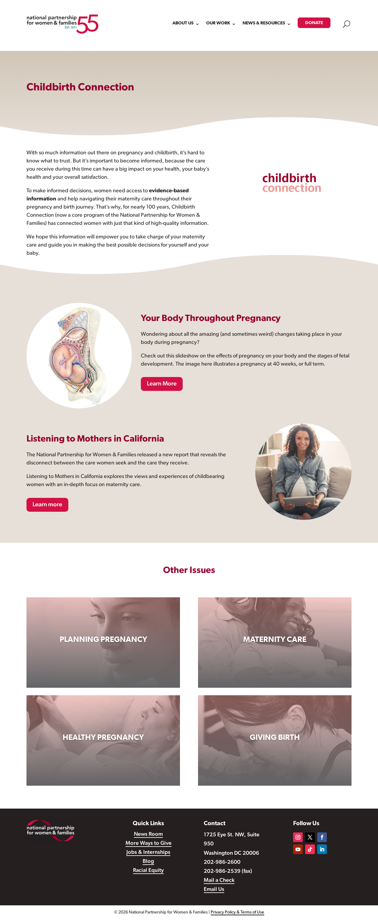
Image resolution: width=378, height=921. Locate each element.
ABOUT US (183, 23)
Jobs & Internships (148, 852)
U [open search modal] (346, 24)
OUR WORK (218, 23)
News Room (148, 834)
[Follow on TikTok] (310, 849)
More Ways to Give (148, 843)
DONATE (314, 22)
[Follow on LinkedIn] (322, 849)
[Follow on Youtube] (298, 849)
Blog (148, 861)
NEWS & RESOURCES (264, 23)
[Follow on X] (310, 837)
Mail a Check (219, 880)
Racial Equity (148, 870)
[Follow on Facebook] (322, 837)
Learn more (47, 505)
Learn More (162, 384)
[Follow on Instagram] (298, 837)
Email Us (214, 889)
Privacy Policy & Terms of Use (237, 912)
